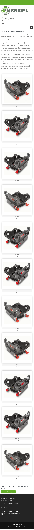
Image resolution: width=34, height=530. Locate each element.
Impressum (11, 526)
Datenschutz (19, 526)
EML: (3, 513)
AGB (25, 526)
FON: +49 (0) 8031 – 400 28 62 (9, 511)
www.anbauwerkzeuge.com (12, 515)
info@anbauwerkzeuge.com (12, 513)
